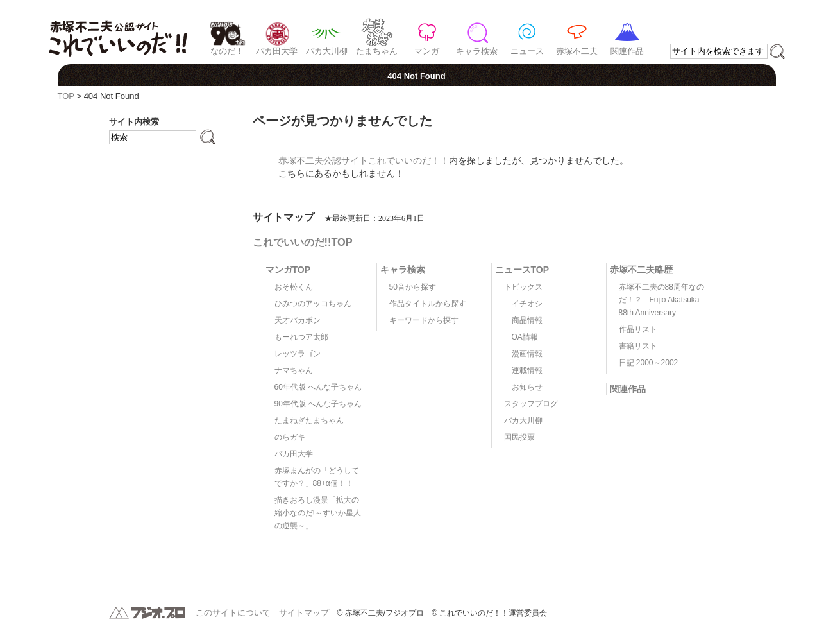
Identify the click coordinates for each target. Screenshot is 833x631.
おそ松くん (293, 286)
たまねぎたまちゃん (309, 420)
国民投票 (519, 437)
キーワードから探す (424, 320)
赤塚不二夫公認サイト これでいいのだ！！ (117, 32)
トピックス (523, 286)
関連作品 (627, 51)
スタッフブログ (531, 403)
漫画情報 (527, 353)
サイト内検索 (134, 121)
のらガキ (289, 437)
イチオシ (527, 303)
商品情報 (527, 320)
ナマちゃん (293, 370)
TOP (66, 96)
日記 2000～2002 (648, 362)
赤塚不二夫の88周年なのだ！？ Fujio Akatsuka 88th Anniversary (661, 299)
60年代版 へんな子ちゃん (318, 387)
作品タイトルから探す (427, 303)
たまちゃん (377, 51)
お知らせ (527, 387)
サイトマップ (304, 613)
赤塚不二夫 (577, 51)
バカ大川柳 (327, 51)
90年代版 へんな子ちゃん (318, 403)
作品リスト (638, 329)
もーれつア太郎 (301, 337)
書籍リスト (638, 345)
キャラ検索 (477, 51)
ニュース (527, 51)
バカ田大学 (277, 51)
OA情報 (525, 337)
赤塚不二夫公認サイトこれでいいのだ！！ (363, 160)
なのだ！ (227, 51)
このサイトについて (233, 613)
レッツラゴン (297, 353)
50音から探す (412, 286)
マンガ (426, 51)
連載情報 (527, 370)
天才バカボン (297, 320)
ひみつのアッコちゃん (312, 303)
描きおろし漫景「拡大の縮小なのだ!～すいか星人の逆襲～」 (317, 513)
